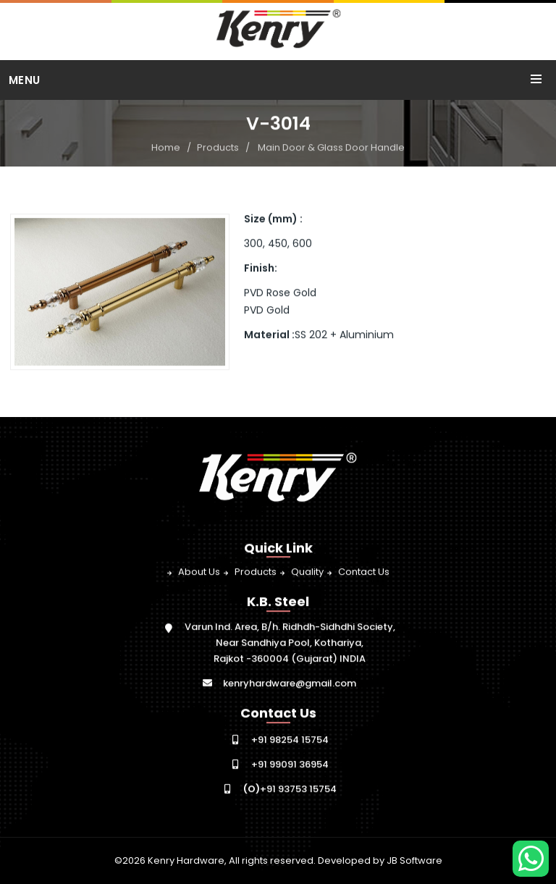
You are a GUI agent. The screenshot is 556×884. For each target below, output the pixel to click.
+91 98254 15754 (290, 740)
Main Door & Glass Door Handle (331, 148)
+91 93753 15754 (290, 789)
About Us (199, 572)
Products (218, 148)
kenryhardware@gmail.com (289, 684)
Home (165, 148)
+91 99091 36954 (290, 765)
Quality (307, 572)
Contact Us (363, 572)
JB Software (414, 860)
